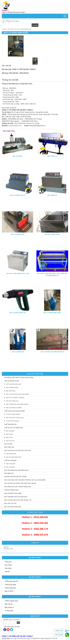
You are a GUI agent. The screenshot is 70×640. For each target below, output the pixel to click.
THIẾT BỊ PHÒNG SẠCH (11, 490)
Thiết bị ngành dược (11, 601)
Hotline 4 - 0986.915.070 (35, 534)
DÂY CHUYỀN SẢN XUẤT (13, 384)
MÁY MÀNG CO (52, 156)
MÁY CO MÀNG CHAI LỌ (17, 195)
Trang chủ (8, 562)
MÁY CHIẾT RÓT (9, 447)
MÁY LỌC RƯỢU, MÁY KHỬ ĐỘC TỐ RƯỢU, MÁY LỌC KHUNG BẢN (24, 480)
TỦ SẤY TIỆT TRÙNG (12, 421)
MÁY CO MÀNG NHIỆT (18, 234)
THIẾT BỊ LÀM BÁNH (10, 460)
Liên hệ (7, 571)
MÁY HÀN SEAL (18, 156)
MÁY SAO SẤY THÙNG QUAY (15, 417)
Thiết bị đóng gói (10, 588)
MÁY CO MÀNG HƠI (18, 352)
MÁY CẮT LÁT (10, 440)
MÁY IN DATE (8, 444)
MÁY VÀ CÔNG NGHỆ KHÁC (12, 507)
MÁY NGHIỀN (10, 431)
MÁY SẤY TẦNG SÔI (12, 401)
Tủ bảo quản (9, 610)
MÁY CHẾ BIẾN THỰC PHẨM (12, 493)
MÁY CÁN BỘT (10, 467)
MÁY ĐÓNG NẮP (11, 454)
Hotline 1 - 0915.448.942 (35, 517)
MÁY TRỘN (9, 434)
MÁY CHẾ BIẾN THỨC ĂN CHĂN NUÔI (15, 496)
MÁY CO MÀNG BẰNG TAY (18, 312)
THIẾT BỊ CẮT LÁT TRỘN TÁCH (13, 427)
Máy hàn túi (8, 604)
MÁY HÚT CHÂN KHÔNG (52, 234)
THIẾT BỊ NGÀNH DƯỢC (11, 381)
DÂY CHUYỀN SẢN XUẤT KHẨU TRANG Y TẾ (17, 500)
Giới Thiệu (8, 565)
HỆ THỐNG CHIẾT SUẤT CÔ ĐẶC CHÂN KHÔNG (18, 377)
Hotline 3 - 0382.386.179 (35, 529)
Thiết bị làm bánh (10, 584)
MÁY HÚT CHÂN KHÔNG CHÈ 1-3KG (17, 273)
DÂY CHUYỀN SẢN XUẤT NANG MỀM (17, 394)
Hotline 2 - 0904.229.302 (35, 523)
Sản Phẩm (8, 568)
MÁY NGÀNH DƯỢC (12, 387)
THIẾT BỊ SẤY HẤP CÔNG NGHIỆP (14, 411)
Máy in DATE (9, 591)
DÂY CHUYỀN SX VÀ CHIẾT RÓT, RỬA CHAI (17, 450)
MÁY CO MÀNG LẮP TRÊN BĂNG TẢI (52, 352)
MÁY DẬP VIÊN (10, 391)
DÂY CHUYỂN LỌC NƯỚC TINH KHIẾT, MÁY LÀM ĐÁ (20, 483)
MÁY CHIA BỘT (10, 463)
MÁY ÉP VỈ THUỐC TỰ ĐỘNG (15, 397)
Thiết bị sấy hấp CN (11, 581)
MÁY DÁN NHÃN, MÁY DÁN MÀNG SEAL (16, 470)
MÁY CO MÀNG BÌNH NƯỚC (52, 312)
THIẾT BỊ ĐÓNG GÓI (10, 424)
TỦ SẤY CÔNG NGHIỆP (13, 414)
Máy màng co (9, 607)
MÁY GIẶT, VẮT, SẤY (10, 503)
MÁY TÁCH (9, 437)
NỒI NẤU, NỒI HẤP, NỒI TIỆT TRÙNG (15, 476)
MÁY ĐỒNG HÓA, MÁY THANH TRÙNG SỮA (17, 486)
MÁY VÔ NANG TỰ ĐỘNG (14, 407)
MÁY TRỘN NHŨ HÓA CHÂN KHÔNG (17, 404)
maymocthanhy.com (15, 125)
